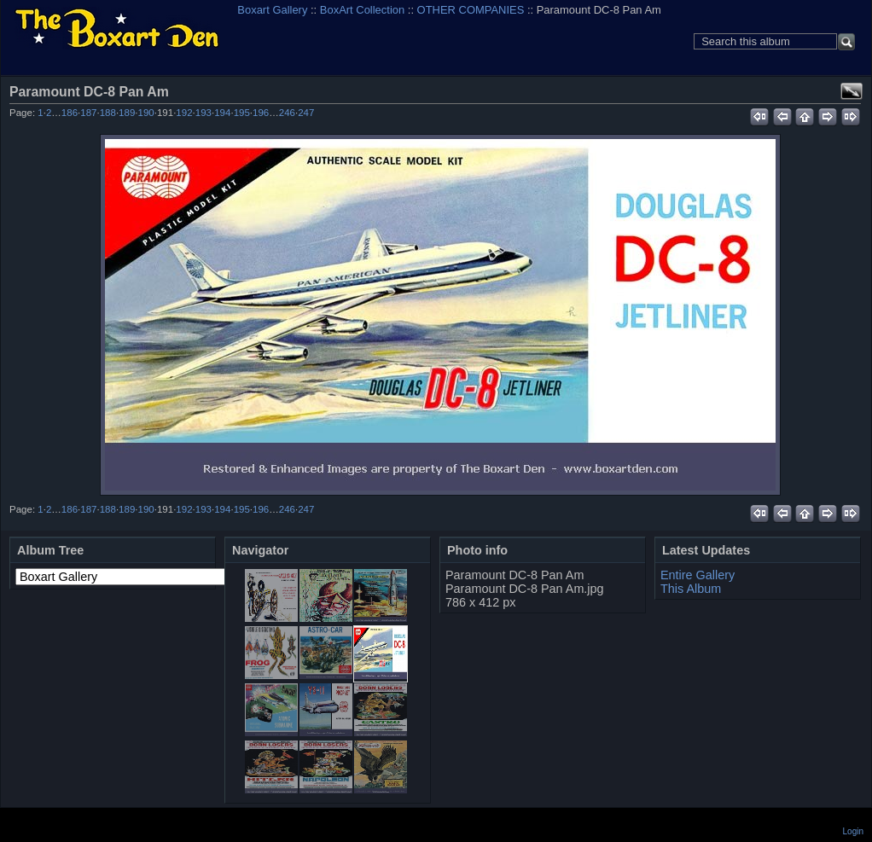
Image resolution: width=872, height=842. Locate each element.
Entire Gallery (697, 575)
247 (306, 112)
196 (261, 112)
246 (287, 112)
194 (222, 112)
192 (184, 112)
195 (242, 112)
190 (146, 112)
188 (108, 112)
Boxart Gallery (272, 9)
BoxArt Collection (362, 9)
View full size (851, 91)
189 (127, 112)
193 (203, 112)
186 (69, 112)
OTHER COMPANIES (471, 9)
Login (853, 831)
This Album (690, 588)
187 (88, 112)
